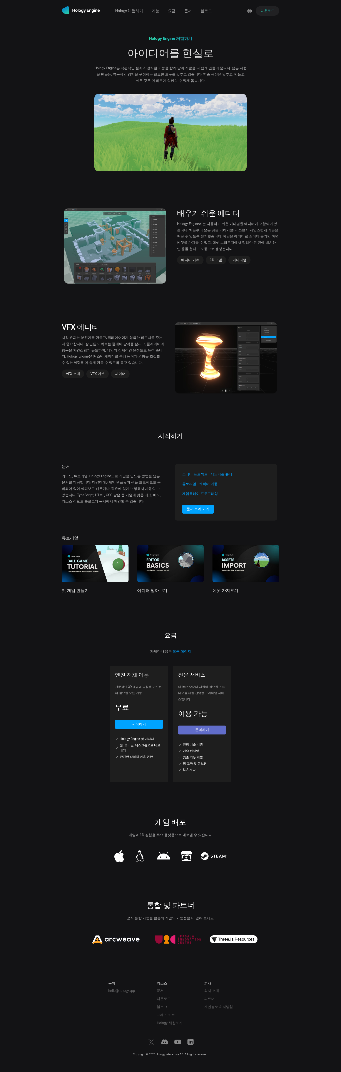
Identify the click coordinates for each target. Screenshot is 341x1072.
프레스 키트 (166, 1015)
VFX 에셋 (97, 374)
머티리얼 (239, 260)
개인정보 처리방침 (218, 1007)
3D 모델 (216, 260)
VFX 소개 (73, 374)
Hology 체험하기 (129, 10)
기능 (155, 10)
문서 (188, 10)
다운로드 (164, 999)
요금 (172, 10)
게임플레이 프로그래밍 (200, 494)
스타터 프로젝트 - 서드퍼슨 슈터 (207, 474)
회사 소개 (211, 991)
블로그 (206, 10)
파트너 (209, 999)
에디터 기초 (190, 260)
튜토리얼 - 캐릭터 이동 (199, 484)
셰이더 (120, 374)
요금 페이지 (182, 651)
